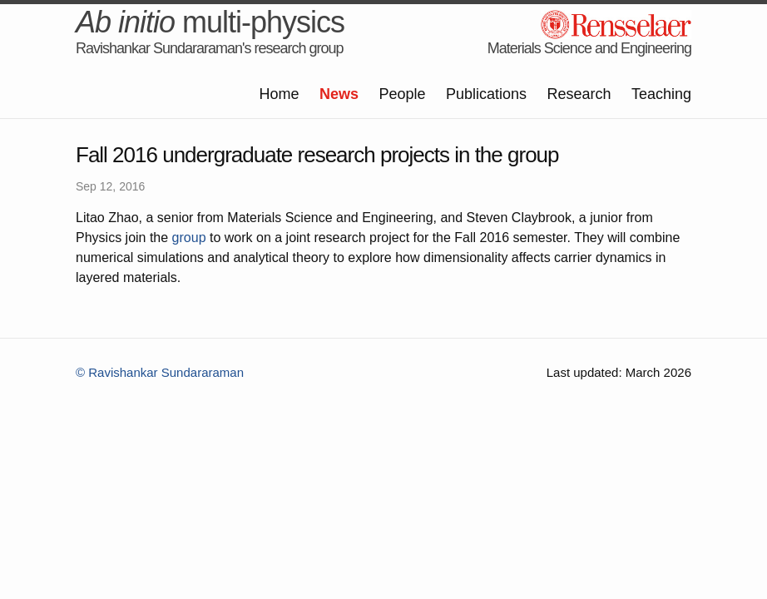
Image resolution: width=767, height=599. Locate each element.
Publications (486, 94)
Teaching (661, 94)
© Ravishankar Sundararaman (160, 372)
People (402, 94)
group (189, 237)
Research (579, 94)
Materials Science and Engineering (589, 48)
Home (279, 94)
